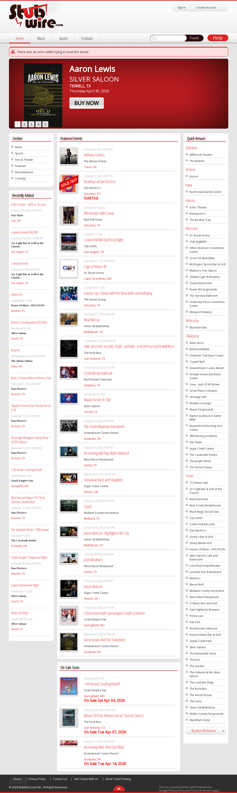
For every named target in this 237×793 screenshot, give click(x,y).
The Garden (197, 666)
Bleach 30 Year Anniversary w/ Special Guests (114, 715)
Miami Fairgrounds (201, 409)
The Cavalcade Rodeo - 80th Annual (30, 529)
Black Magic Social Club (204, 512)
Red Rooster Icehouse (203, 628)
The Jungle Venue (200, 461)
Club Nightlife (198, 242)
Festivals (87, 38)
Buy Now (86, 103)
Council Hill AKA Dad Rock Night (103, 239)
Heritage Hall (198, 397)
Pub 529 (195, 622)
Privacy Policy (37, 779)
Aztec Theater (198, 207)
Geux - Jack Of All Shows (205, 384)
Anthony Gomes (94, 155)
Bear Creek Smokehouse (205, 505)
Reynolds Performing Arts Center (206, 428)
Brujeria (15, 350)
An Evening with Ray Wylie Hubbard (106, 453)
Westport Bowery (201, 312)
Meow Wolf (197, 584)
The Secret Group (201, 695)
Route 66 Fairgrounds (203, 289)
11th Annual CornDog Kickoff (26, 470)
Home (20, 38)
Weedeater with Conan (99, 213)
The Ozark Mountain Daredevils (104, 426)
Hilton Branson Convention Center (207, 250)
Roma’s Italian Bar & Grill (205, 635)
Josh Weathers (93, 559)
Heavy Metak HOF (201, 543)
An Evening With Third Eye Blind (104, 747)
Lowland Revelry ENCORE (24, 232)
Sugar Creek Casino (202, 448)
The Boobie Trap (200, 220)
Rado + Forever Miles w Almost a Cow (31, 378)
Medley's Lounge (200, 403)
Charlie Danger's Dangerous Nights (29, 557)
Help (218, 38)
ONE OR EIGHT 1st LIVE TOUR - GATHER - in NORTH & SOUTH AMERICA (129, 346)
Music (41, 38)
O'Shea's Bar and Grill (203, 603)
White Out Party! (19, 613)
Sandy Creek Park (200, 641)
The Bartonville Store (203, 653)
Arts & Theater (24, 160)
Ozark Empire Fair (201, 283)
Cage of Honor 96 (95, 266)
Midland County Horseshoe (207, 591)
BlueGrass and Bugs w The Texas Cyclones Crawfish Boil (28, 499)
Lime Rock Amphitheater (205, 566)
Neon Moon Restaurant (204, 597)
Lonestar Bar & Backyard (205, 572)
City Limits (196, 518)
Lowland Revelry (19, 263)
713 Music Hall (199, 483)
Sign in (181, 7)
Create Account (206, 7)
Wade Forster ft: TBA (97, 399)
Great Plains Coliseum (203, 391)
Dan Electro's (198, 530)
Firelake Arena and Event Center (205, 376)
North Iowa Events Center (206, 192)
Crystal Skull (197, 362)
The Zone (196, 701)
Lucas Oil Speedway (202, 258)
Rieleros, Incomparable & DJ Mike (29, 322)
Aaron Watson (93, 586)
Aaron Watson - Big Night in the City (106, 533)
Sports (63, 38)
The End (195, 660)
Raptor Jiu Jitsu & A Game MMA (205, 417)
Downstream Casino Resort (207, 368)
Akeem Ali (16, 294)
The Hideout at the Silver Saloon (205, 674)
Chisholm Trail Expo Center (207, 355)
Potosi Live (196, 616)
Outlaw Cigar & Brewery (205, 277)
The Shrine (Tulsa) (201, 467)
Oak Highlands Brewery (204, 609)
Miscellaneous (24, 172)
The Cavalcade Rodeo (203, 455)
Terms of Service (201, 790)
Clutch (88, 506)
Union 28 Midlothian (202, 707)
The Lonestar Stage (202, 682)
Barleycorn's (197, 214)
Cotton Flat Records (202, 524)
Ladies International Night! (25, 585)
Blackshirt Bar (198, 327)
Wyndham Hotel (200, 720)
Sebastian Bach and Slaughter (103, 479)
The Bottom (197, 161)
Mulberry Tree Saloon (203, 270)
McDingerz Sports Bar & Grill (208, 264)
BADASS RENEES (199, 349)
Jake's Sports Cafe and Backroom (204, 557)
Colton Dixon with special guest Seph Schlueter (114, 613)
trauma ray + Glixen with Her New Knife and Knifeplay (118, 293)
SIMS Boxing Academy (203, 436)
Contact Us (60, 779)
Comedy (20, 178)
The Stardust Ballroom (204, 296)
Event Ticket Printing (118, 779)
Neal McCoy (92, 319)
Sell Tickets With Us (86, 779)
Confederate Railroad (98, 373)
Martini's (195, 578)
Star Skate (196, 442)
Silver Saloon (198, 647)
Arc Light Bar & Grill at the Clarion (206, 491)
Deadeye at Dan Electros (100, 181)
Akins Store (197, 343)
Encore (194, 176)
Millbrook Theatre (201, 155)
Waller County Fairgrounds (206, 714)
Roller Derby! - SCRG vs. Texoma (28, 204)
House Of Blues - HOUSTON (207, 549)
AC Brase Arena (199, 235)
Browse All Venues (210, 730)
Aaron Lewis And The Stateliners (105, 639)
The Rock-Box (198, 689)
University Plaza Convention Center (207, 304)
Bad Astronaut (199, 499)
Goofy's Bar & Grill (201, 537)
